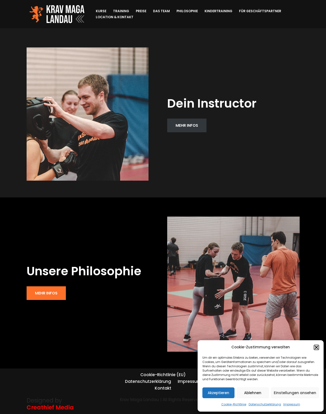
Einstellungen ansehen (295, 392)
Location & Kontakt (114, 17)
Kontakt (163, 388)
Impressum (291, 404)
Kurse (101, 11)
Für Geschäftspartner (260, 11)
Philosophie (187, 11)
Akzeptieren (218, 392)
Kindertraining (218, 11)
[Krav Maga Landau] (57, 14)
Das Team (161, 11)
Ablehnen (252, 392)
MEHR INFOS (187, 125)
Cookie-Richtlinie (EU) (163, 375)
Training (121, 11)
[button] (316, 347)
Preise (141, 11)
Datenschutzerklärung (265, 404)
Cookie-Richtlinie (233, 404)
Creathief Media (50, 407)
